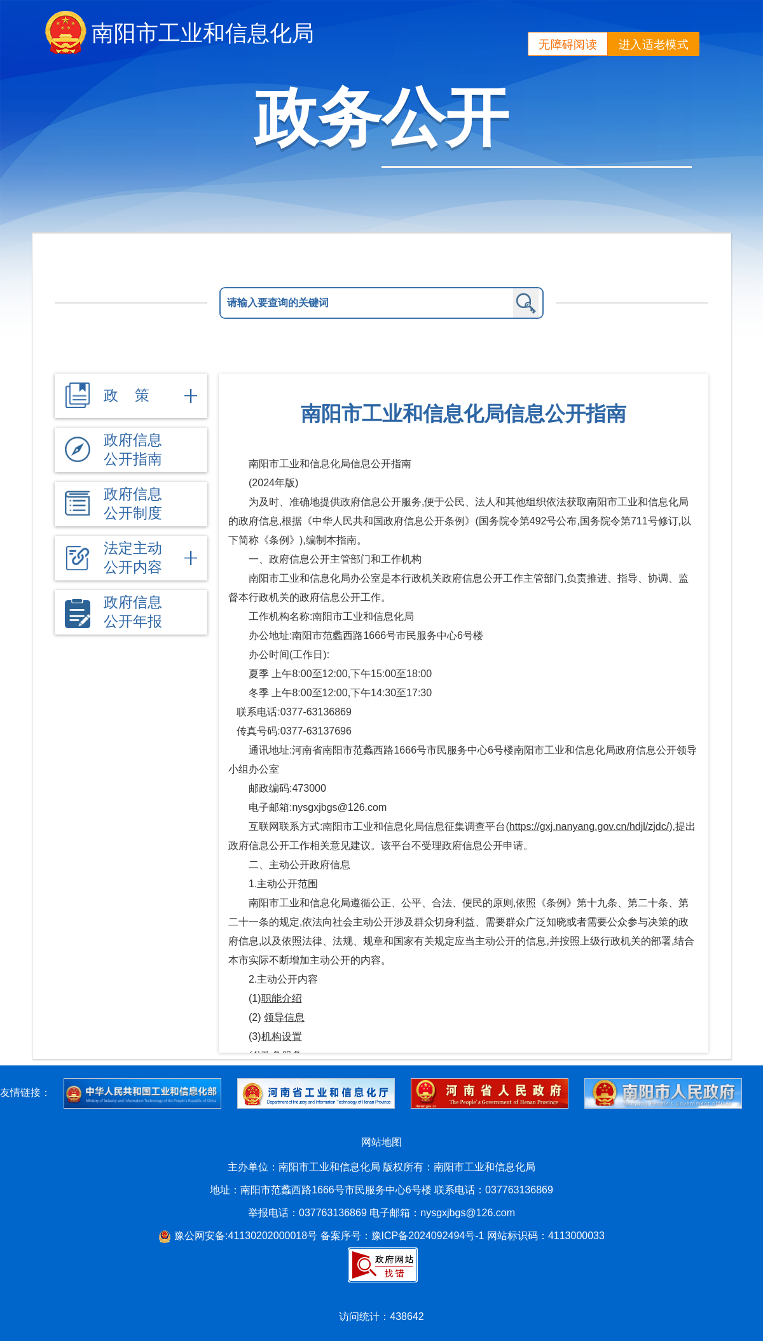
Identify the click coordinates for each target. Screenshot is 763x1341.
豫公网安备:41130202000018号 (245, 1235)
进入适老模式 (654, 44)
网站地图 (381, 1142)
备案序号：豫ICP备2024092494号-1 (402, 1235)
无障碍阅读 (568, 44)
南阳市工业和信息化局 (203, 32)
